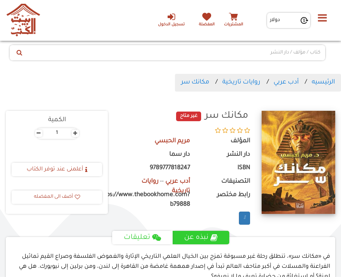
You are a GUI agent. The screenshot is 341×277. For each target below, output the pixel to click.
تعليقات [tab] (142, 238)
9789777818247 (170, 168)
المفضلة (207, 25)
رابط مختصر (233, 195)
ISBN (243, 168)
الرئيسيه (323, 82)
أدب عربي (286, 82)
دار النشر (238, 155)
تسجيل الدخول (171, 19)
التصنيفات (235, 182)
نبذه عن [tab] (201, 238)
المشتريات (233, 25)
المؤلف (240, 141)
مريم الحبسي (172, 141)
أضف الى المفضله (57, 197)
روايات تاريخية (241, 82)
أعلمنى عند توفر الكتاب (57, 170)
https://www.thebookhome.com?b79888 (154, 200)
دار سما (179, 155)
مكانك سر (195, 82)
